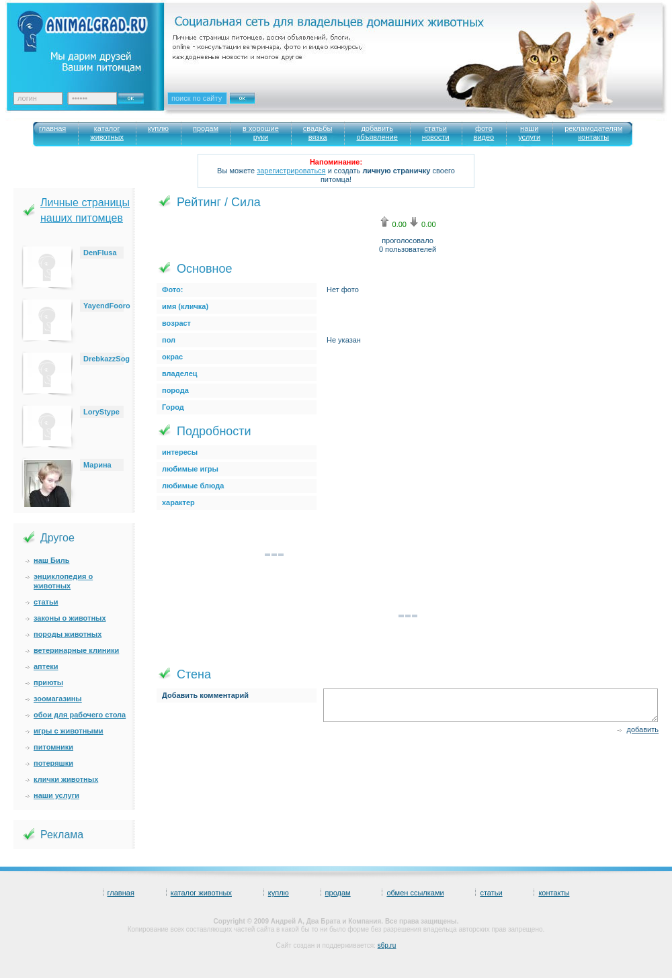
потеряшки (53, 763)
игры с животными (68, 731)
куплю (278, 893)
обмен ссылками (415, 893)
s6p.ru (387, 945)
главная (121, 893)
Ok (135, 95)
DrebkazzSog (106, 359)
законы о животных (70, 618)
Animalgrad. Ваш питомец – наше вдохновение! (94, 40)
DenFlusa (100, 253)
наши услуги (56, 795)
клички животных (66, 779)
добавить (643, 729)
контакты (553, 893)
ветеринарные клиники (76, 650)
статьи (46, 602)
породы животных (67, 634)
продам (338, 893)
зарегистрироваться (291, 171)
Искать (256, 107)
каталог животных (201, 893)
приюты (48, 682)
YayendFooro (106, 306)
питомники (53, 747)
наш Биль (51, 560)
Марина (97, 465)
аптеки (46, 666)
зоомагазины (58, 699)
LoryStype (101, 412)
